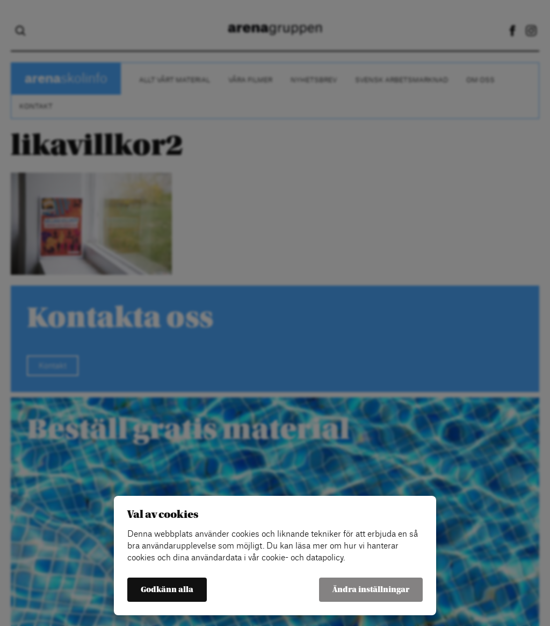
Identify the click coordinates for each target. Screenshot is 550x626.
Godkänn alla (167, 589)
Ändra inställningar (370, 589)
